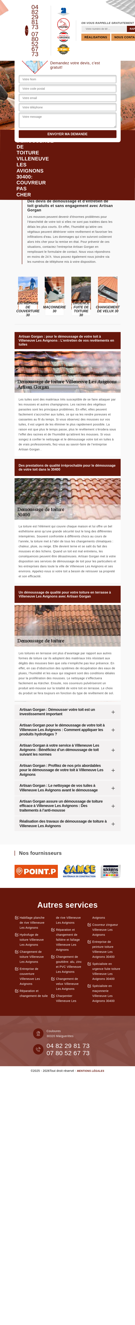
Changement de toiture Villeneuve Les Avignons (32, 956)
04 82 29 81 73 (34, 17)
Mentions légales (90, 1071)
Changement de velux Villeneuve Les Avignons (67, 983)
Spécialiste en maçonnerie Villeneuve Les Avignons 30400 (103, 993)
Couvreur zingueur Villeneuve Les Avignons (105, 929)
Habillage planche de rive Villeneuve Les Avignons (32, 922)
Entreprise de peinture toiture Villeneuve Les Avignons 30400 (103, 949)
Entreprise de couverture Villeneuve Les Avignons (30, 976)
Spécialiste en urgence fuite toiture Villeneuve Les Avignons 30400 (106, 971)
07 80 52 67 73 (34, 44)
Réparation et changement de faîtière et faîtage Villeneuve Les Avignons (68, 939)
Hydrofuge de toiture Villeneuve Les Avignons (32, 939)
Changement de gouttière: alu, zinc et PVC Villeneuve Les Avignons (69, 964)
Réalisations (95, 37)
